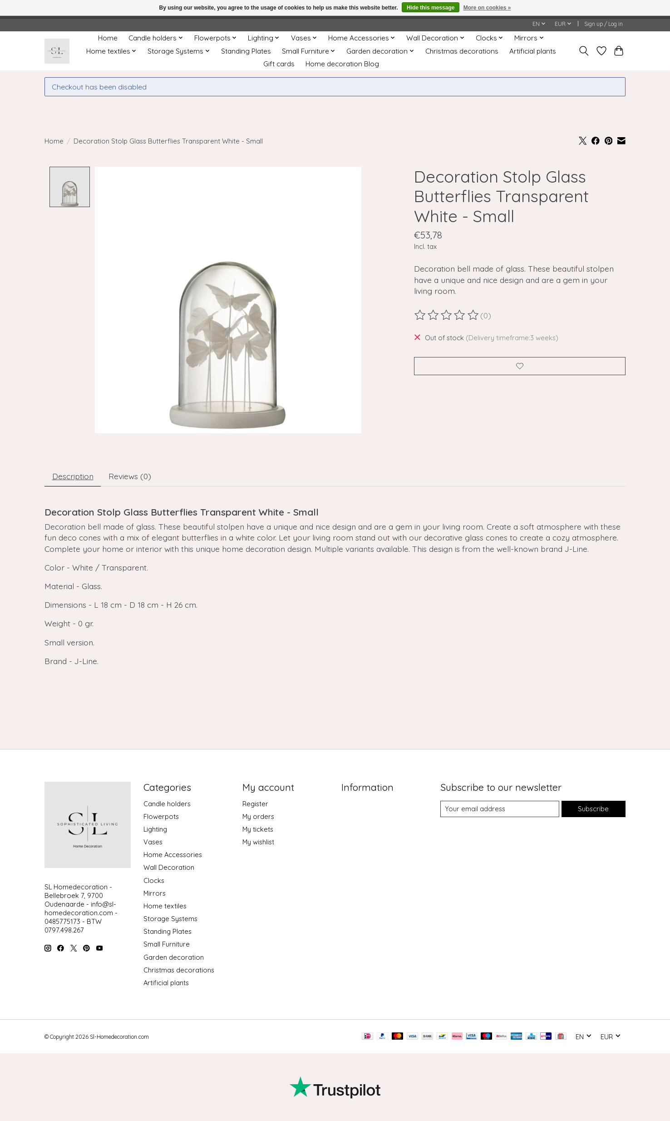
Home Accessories (172, 855)
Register (255, 803)
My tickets (257, 829)
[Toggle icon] (584, 51)
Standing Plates (246, 51)
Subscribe (593, 808)
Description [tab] (73, 476)
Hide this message (430, 8)
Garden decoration (173, 957)
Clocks (153, 880)
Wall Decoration (168, 867)
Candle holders (167, 803)
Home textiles (165, 906)
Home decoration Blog (342, 64)
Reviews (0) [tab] (129, 476)
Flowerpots (161, 816)
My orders (258, 816)
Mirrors (154, 893)
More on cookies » (487, 8)
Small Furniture (166, 944)
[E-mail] (499, 809)
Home (108, 38)
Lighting (155, 829)
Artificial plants (532, 51)
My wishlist (258, 842)
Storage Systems (170, 918)
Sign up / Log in (603, 23)
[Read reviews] (447, 315)
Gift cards (279, 64)
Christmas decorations (461, 51)
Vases (153, 842)
